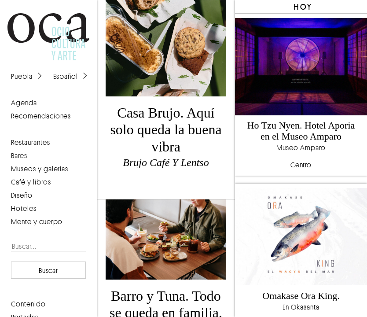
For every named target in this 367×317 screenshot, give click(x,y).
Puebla (22, 76)
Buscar (49, 270)
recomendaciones (41, 115)
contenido (28, 303)
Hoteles (24, 208)
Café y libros (31, 181)
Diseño (22, 195)
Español (65, 76)
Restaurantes (30, 142)
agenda (24, 102)
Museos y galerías (39, 168)
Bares (19, 155)
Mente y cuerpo (36, 221)
